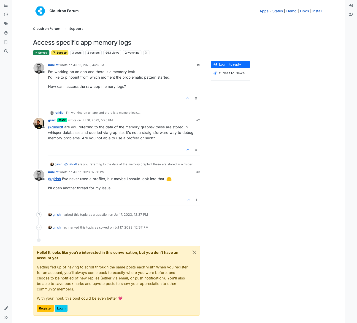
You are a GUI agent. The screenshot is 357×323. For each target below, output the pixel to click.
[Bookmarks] (6, 42)
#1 (198, 65)
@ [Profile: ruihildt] (55, 127)
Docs (304, 11)
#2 (198, 120)
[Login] (351, 5)
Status (277, 11)
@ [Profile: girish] (54, 179)
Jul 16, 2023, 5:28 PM (97, 120)
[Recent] (6, 14)
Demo (291, 11)
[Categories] (6, 5)
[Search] (6, 51)
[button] (6, 308)
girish (52, 120)
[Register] (351, 14)
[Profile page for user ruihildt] (38, 68)
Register (45, 308)
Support (59, 52)
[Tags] (6, 24)
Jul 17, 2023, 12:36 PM (89, 172)
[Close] (194, 252)
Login (61, 308)
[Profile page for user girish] (38, 123)
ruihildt (53, 65)
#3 (198, 172)
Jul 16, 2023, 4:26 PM (88, 65)
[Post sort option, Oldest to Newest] (230, 73)
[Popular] (6, 33)
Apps (264, 11)
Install (317, 11)
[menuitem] (351, 5)
